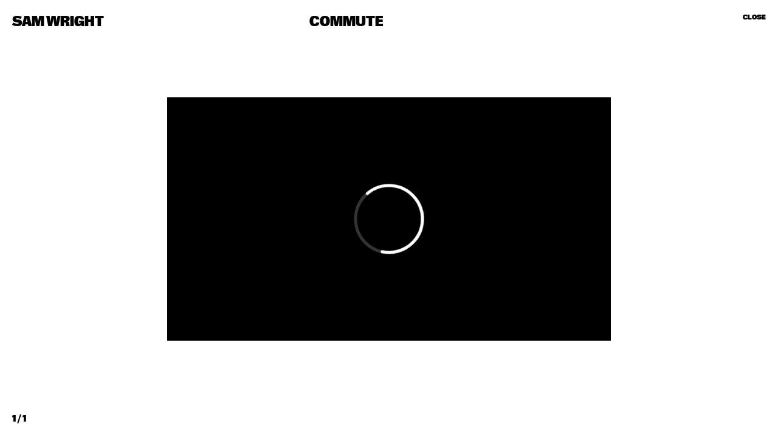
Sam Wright (58, 22)
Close (754, 17)
